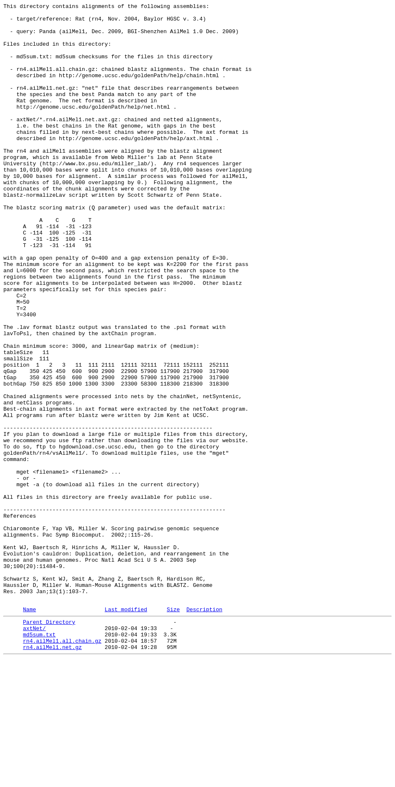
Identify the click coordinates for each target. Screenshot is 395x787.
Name (29, 730)
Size (173, 730)
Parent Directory (49, 744)
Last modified (126, 730)
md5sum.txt (39, 759)
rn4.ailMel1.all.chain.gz (62, 766)
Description (204, 730)
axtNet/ (34, 751)
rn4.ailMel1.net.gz (52, 774)
